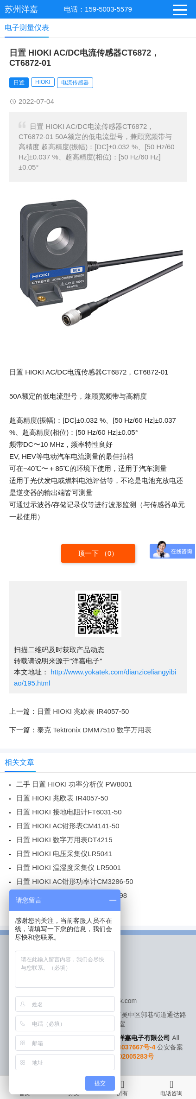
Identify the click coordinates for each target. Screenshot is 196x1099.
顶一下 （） (98, 553)
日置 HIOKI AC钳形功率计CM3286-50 (74, 881)
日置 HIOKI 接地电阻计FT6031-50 (69, 812)
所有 (122, 1087)
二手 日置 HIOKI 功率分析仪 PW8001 (74, 784)
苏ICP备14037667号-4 (122, 1047)
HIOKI (43, 82)
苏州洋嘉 (21, 9)
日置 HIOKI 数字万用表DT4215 (64, 840)
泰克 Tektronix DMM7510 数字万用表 (94, 730)
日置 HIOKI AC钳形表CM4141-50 (68, 826)
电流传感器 (75, 82)
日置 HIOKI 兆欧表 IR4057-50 (83, 711)
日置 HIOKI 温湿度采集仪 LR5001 (68, 867)
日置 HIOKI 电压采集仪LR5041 (64, 854)
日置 (19, 82)
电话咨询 (171, 1087)
